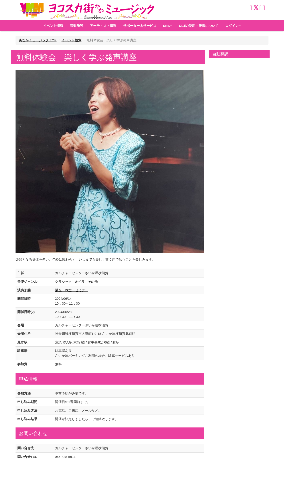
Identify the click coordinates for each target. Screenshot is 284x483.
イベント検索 (71, 40)
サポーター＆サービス (139, 26)
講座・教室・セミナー (71, 290)
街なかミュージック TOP (38, 40)
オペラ (80, 281)
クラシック (64, 281)
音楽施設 (76, 26)
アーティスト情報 (103, 26)
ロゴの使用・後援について (199, 26)
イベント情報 (53, 26)
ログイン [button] (233, 26)
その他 (93, 281)
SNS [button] (167, 26)
